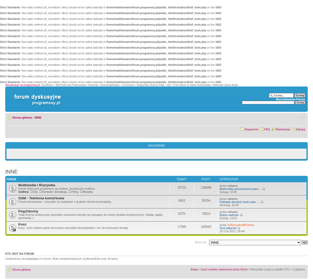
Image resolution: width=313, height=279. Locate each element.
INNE (38, 117)
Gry (35, 191)
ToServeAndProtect (240, 224)
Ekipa (194, 269)
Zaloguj (300, 129)
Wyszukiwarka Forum (290, 99)
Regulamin (251, 129)
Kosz (22, 224)
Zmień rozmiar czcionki (301, 116)
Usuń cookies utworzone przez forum (224, 269)
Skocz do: (200, 242)
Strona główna (22, 117)
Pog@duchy (28, 211)
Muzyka (88, 191)
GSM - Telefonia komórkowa (41, 198)
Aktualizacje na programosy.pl (22, 85)
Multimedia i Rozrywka (36, 185)
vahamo (232, 185)
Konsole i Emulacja (54, 191)
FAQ (267, 129)
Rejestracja (283, 129)
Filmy (74, 191)
